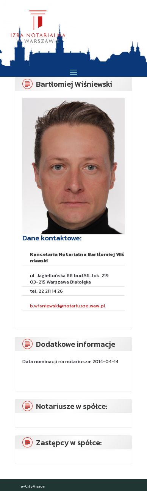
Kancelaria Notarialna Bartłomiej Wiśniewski (77, 257)
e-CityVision (32, 486)
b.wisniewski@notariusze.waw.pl (67, 305)
